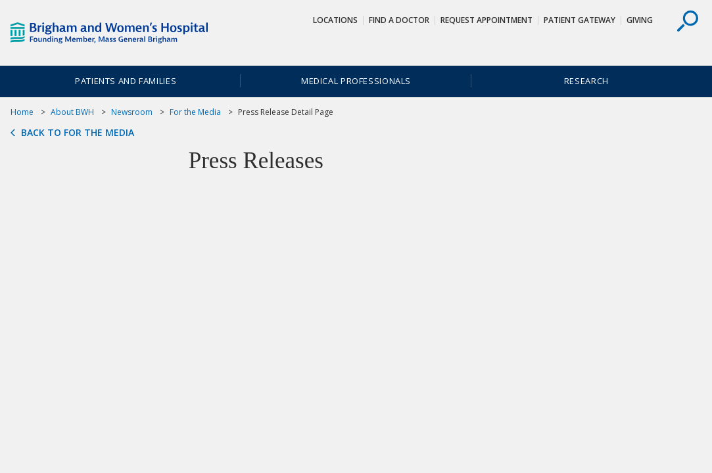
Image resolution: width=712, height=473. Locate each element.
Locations (335, 20)
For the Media (195, 112)
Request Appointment (486, 20)
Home (22, 112)
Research (586, 81)
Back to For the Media (77, 132)
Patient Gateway (579, 20)
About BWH (72, 112)
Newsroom (132, 112)
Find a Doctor (399, 20)
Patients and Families (125, 81)
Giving (640, 20)
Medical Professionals (356, 81)
